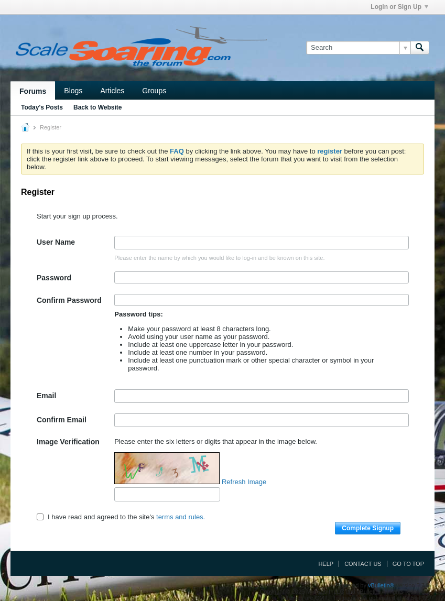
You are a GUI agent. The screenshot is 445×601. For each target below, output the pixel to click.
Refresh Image (244, 482)
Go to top (408, 564)
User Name (56, 242)
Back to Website (97, 107)
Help (325, 564)
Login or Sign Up (399, 6)
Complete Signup (368, 528)
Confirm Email (61, 420)
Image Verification (68, 442)
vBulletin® (381, 585)
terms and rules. (180, 517)
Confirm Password (69, 300)
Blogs (73, 90)
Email (46, 395)
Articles (112, 90)
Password (54, 278)
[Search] (358, 47)
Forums (32, 91)
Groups (154, 90)
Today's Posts (42, 107)
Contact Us (363, 564)
